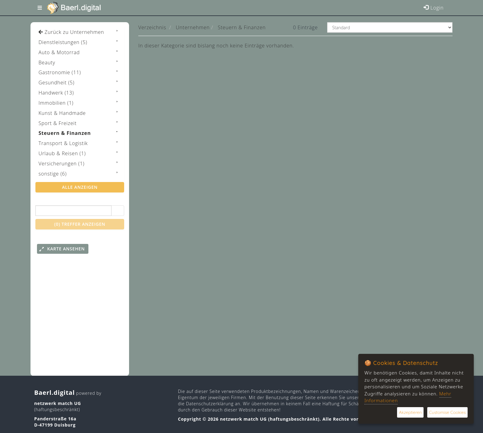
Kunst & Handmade (62, 113)
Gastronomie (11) (60, 72)
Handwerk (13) (56, 92)
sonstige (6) (53, 173)
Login (433, 7)
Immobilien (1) (56, 102)
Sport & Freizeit (58, 123)
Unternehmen (193, 27)
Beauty (47, 62)
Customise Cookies (447, 412)
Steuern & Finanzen (242, 27)
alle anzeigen (80, 187)
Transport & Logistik (63, 143)
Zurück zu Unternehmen (71, 32)
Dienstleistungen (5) (63, 42)
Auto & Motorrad (59, 52)
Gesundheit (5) (57, 82)
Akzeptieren (409, 412)
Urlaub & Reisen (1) (62, 153)
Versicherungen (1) (61, 163)
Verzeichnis (152, 27)
